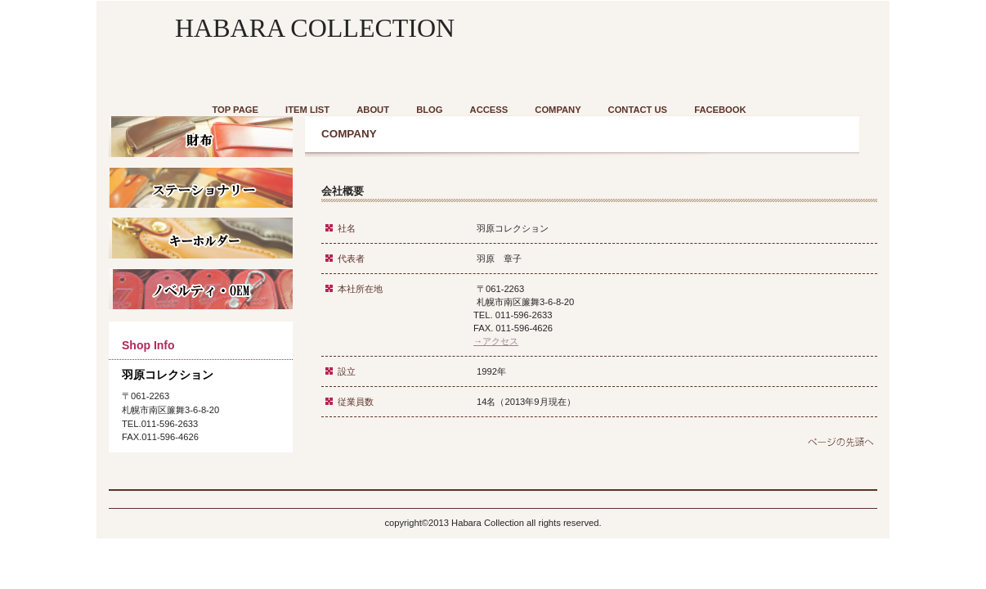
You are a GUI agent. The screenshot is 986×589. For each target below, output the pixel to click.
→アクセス (495, 341)
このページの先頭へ (834, 443)
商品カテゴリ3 (201, 288)
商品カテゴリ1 (201, 136)
